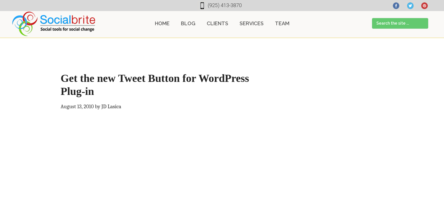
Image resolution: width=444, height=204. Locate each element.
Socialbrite (54, 24)
